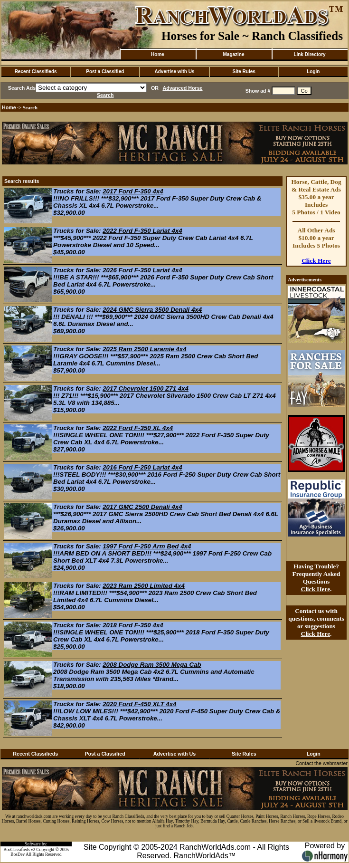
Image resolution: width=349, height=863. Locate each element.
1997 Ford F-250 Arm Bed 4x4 (147, 546)
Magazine (233, 54)
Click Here (316, 260)
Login (313, 71)
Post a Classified (105, 71)
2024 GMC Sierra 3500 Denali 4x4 (152, 309)
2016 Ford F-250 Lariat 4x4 (142, 467)
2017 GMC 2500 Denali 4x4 (142, 506)
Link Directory (309, 54)
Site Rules (243, 71)
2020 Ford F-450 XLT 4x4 (139, 704)
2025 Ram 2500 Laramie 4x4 (144, 349)
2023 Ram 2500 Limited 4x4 (144, 585)
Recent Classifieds (36, 71)
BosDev (17, 854)
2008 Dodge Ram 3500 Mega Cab (152, 664)
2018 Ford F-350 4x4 (133, 625)
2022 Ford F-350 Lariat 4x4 (142, 230)
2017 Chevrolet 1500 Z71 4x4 (146, 388)
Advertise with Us (175, 71)
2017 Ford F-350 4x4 (133, 191)
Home (157, 54)
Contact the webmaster (321, 763)
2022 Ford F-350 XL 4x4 (138, 428)
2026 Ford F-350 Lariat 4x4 (142, 270)
